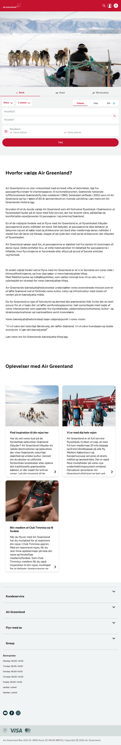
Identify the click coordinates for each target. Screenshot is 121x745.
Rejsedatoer (15, 129)
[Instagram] (18, 713)
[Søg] (104, 5)
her (32, 202)
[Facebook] (11, 713)
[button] (110, 6)
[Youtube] (5, 713)
